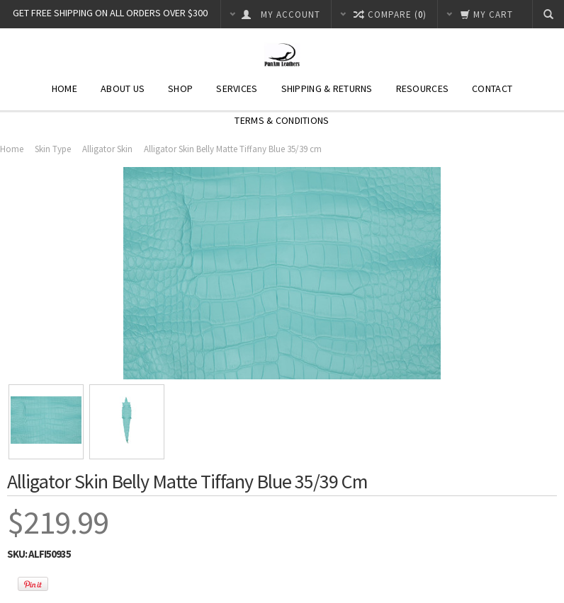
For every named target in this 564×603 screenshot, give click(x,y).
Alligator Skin (107, 149)
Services (236, 88)
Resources (422, 88)
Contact (492, 88)
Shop (180, 88)
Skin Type (53, 149)
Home (64, 88)
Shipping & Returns (327, 88)
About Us (123, 88)
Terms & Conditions (282, 120)
